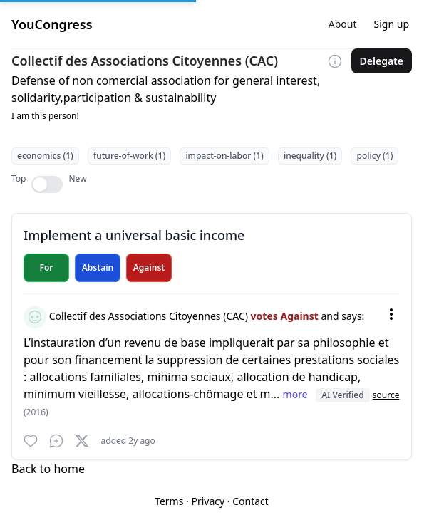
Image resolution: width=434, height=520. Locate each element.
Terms (169, 501)
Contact (250, 501)
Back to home (48, 469)
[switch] (47, 184)
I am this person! (45, 116)
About (343, 24)
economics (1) (45, 156)
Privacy (207, 501)
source (386, 395)
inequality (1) (310, 156)
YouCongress (52, 24)
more (297, 394)
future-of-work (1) (129, 156)
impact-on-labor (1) (224, 156)
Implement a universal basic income (134, 235)
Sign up (391, 24)
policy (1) (374, 156)
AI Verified (342, 395)
